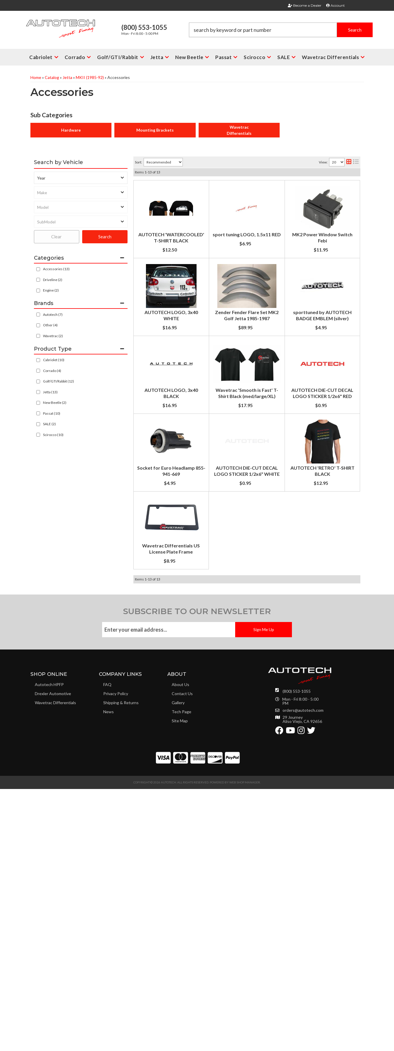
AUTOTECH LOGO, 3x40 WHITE (217, 346)
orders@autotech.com (303, 980)
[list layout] (356, 162)
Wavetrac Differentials (239, 130)
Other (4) (50, 325)
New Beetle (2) (54, 402)
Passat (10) (51, 413)
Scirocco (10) (53, 435)
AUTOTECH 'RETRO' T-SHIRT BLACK (222, 760)
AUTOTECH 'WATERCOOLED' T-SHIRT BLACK (232, 187)
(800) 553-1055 (297, 961)
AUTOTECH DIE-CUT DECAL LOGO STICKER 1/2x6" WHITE (246, 704)
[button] (281, 30)
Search (104, 236)
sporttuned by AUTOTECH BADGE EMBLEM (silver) (238, 440)
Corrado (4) (52, 370)
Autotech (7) (53, 314)
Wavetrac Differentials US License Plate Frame (233, 805)
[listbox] (81, 178)
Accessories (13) (56, 269)
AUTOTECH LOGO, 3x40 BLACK (217, 496)
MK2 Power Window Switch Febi (217, 299)
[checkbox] (38, 314)
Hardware (71, 130)
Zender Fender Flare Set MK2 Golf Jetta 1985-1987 (237, 396)
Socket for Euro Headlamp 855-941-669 (224, 648)
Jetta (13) (50, 392)
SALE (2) (49, 424)
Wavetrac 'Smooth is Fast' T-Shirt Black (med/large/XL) (242, 552)
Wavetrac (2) (53, 336)
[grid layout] (349, 162)
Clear (56, 236)
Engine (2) (51, 290)
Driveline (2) (52, 280)
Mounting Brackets (155, 130)
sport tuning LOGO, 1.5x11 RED (216, 243)
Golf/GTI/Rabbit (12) (58, 381)
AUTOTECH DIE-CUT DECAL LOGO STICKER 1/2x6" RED (243, 592)
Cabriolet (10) (53, 360)
